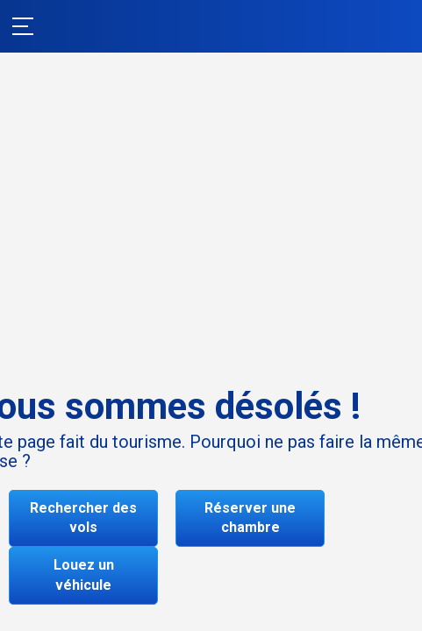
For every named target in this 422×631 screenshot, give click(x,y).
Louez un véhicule (84, 575)
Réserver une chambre (250, 518)
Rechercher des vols (83, 518)
